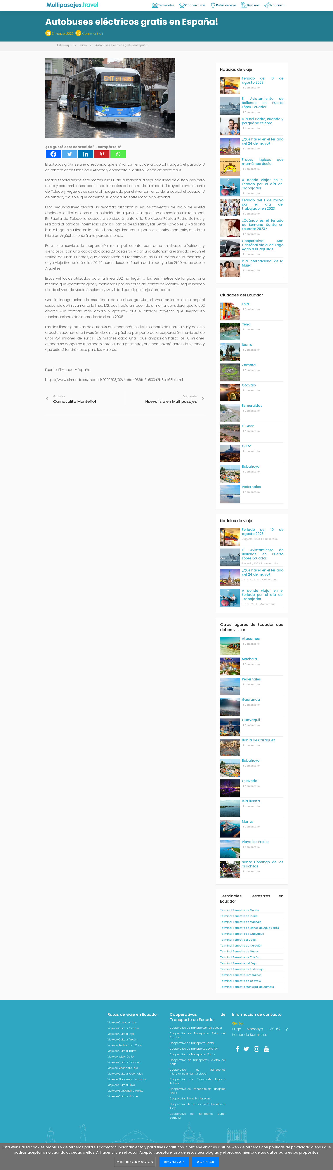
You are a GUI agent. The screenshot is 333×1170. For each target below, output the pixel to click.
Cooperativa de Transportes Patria (192, 1054)
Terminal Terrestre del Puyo (238, 963)
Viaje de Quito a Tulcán (122, 1039)
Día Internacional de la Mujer (262, 263)
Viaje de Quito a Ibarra (122, 1051)
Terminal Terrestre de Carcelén (241, 945)
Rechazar (174, 1161)
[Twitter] (69, 154)
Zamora (249, 365)
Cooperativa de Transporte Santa (192, 1043)
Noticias (277, 5)
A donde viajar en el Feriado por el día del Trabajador (262, 184)
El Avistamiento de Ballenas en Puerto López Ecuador (262, 102)
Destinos (253, 5)
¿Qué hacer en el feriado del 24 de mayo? (262, 141)
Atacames (251, 638)
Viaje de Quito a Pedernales (125, 1073)
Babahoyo (250, 466)
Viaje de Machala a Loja (123, 1068)
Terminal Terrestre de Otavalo (240, 981)
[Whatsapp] (118, 154)
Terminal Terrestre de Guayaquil (242, 934)
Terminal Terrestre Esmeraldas (241, 975)
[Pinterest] (101, 154)
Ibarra (247, 344)
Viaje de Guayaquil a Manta (125, 1090)
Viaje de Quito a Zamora (123, 1028)
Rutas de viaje (226, 5)
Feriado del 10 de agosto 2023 (262, 80)
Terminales (166, 5)
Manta (247, 821)
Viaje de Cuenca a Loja (122, 1022)
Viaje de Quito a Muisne (123, 1096)
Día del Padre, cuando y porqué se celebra (262, 121)
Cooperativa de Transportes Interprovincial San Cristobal (197, 1071)
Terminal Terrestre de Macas (239, 951)
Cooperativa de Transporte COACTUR (194, 1049)
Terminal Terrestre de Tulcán (239, 957)
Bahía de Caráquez (258, 740)
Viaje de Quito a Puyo (121, 1085)
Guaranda (251, 699)
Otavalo (249, 385)
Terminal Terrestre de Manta (239, 910)
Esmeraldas (252, 405)
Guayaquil (251, 720)
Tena (246, 324)
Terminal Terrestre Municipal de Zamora (247, 987)
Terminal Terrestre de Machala (240, 922)
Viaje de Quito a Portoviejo (124, 1062)
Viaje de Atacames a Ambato (127, 1079)
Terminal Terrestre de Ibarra (239, 916)
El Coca (248, 426)
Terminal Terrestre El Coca (238, 940)
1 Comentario (251, 87)
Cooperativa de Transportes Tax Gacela (196, 1028)
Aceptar (205, 1161)
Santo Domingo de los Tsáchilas (262, 864)
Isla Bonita (251, 801)
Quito (246, 446)
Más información (134, 1161)
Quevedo (249, 781)
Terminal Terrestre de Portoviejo (242, 969)
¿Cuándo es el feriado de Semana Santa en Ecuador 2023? (262, 224)
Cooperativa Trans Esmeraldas (190, 1098)
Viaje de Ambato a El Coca (125, 1045)
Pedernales (251, 487)
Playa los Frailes (255, 841)
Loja (245, 304)
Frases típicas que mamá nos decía (262, 161)
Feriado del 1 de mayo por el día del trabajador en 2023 (262, 204)
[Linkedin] (85, 154)
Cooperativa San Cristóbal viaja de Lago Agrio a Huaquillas (262, 245)
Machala (249, 659)
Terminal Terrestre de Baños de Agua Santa (249, 928)
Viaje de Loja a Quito (121, 1056)
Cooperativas (195, 5)
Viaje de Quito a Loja (121, 1034)
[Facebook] (53, 154)
